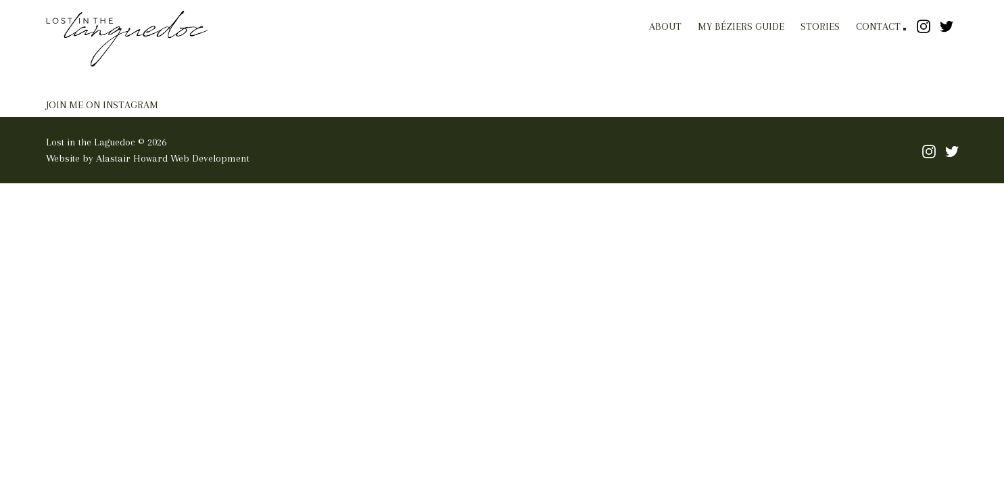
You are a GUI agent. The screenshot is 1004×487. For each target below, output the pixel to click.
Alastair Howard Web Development (172, 158)
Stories (820, 26)
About (665, 26)
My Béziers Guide (741, 26)
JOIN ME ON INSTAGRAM (102, 105)
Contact (878, 26)
